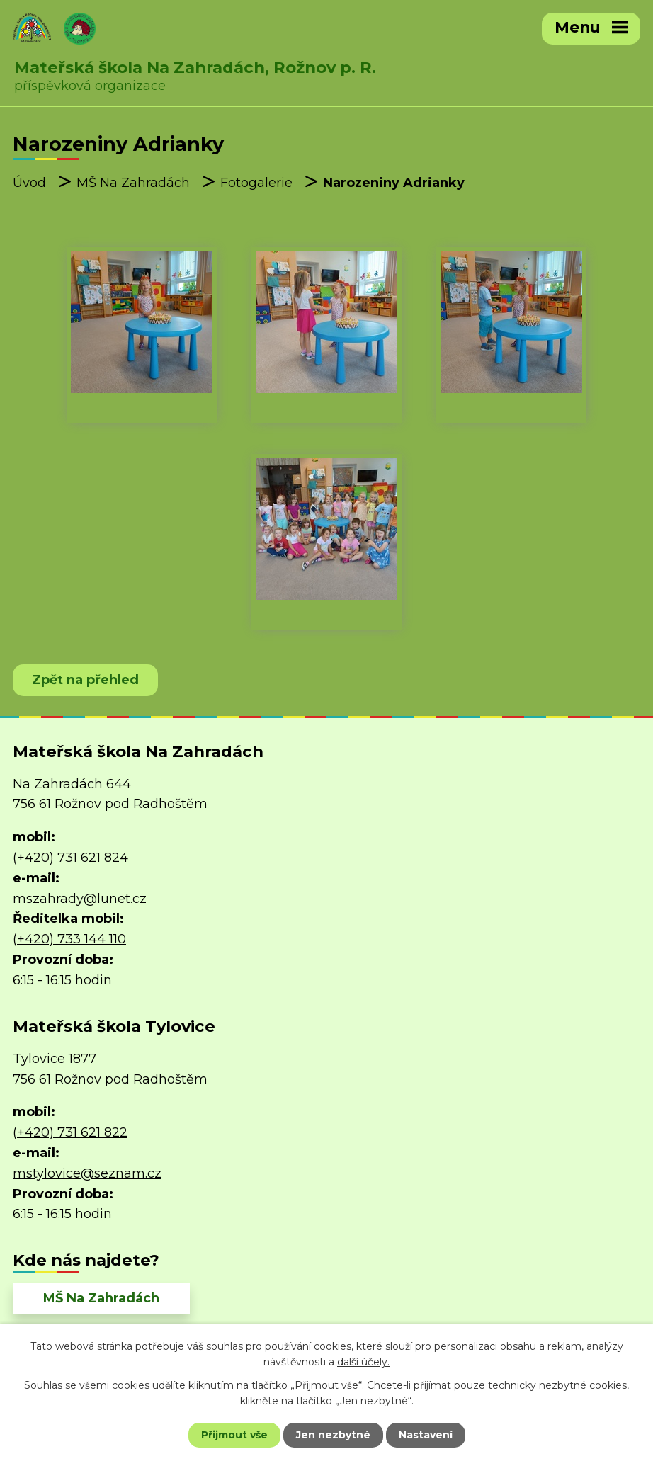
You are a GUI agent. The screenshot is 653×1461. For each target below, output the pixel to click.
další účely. (363, 1361)
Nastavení (426, 1434)
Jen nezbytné (333, 1434)
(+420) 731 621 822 (70, 1132)
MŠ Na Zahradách (133, 183)
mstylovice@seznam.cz (87, 1173)
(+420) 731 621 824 (70, 857)
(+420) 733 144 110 (69, 939)
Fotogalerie (256, 183)
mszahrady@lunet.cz (80, 898)
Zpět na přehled (85, 680)
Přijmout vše (234, 1434)
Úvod (29, 183)
